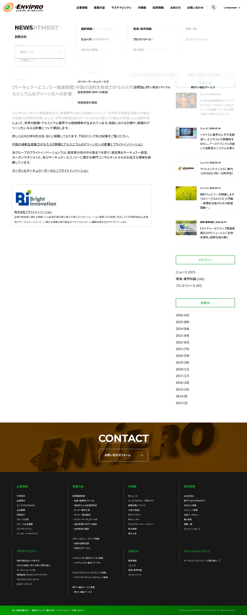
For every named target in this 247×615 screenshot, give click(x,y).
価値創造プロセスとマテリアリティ (32, 574)
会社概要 (21, 509)
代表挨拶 (21, 495)
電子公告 (132, 533)
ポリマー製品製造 (82, 514)
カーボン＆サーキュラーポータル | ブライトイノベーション (50, 170)
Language (230, 7)
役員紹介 (21, 514)
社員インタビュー (191, 514)
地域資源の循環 (81, 528)
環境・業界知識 (186, 278)
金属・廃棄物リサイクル (84, 500)
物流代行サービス (82, 547)
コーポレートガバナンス (27, 533)
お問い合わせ (195, 7)
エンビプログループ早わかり (141, 500)
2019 (179, 362)
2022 (179, 342)
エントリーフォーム (192, 528)
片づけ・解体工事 (82, 509)
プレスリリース (185, 285)
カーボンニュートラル (26, 569)
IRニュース (133, 495)
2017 (179, 375)
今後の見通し (134, 509)
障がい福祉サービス (83, 591)
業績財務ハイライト (137, 505)
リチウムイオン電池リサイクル (87, 562)
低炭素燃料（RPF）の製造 (85, 523)
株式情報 (132, 528)
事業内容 (99, 7)
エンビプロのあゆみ (26, 505)
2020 (179, 355)
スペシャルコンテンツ (197, 551)
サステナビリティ (121, 7)
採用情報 (158, 7)
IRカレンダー (134, 519)
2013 (179, 402)
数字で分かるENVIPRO (194, 500)
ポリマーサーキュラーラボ (85, 519)
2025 (179, 321)
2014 (179, 396)
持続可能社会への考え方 (28, 560)
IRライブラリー (134, 514)
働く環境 (188, 519)
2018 (179, 369)
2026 (179, 315)
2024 (179, 328)
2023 (179, 335)
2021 (179, 348)
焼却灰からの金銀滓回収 (85, 505)
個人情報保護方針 (20, 610)
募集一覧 (188, 523)
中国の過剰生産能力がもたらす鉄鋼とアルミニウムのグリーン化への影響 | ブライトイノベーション (77, 144)
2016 (179, 382)
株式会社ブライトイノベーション (33, 212)
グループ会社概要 (25, 523)
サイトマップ (63, 610)
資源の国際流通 (81, 543)
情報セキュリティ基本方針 (43, 610)
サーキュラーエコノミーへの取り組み (200, 560)
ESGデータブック (24, 583)
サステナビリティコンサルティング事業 (91, 577)
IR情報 (142, 7)
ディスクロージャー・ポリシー (141, 523)
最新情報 (132, 560)
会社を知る (189, 495)
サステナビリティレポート (28, 579)
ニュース (181, 272)
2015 (179, 389)
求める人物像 (190, 505)
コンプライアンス (24, 528)
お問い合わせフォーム (118, 455)
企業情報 (81, 7)
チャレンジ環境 (191, 509)
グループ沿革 (23, 519)
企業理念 (21, 500)
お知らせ (175, 7)
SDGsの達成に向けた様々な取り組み (33, 565)
